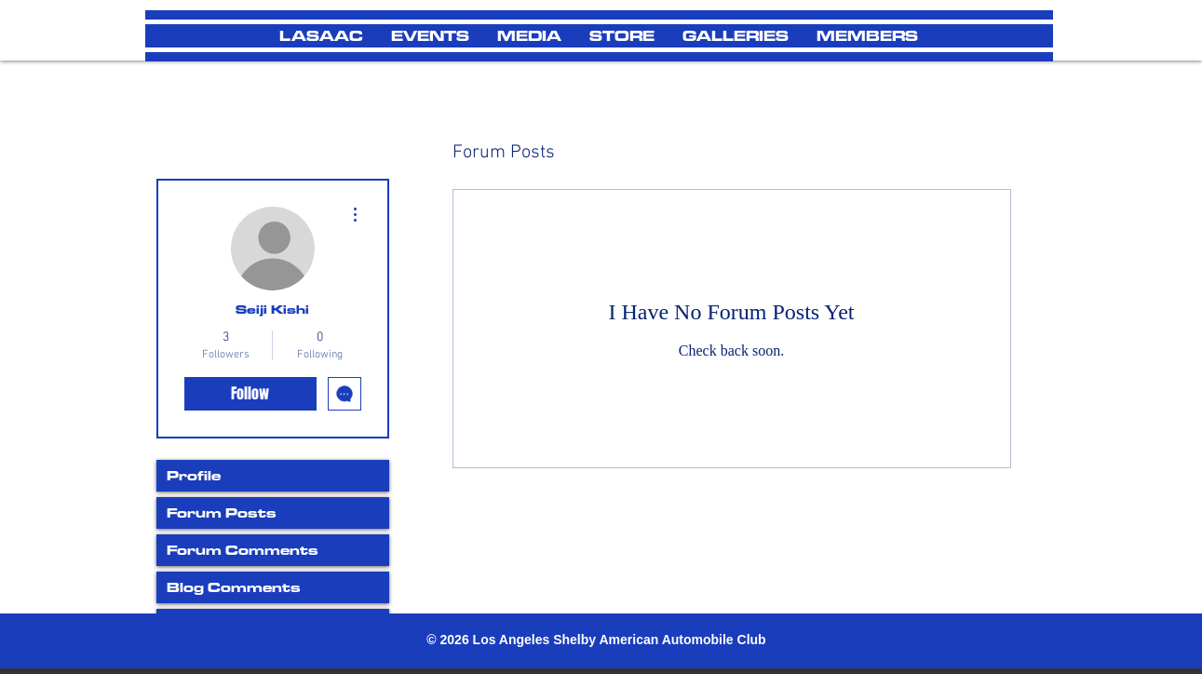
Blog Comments (234, 587)
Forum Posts (222, 512)
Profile (194, 475)
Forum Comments (242, 550)
